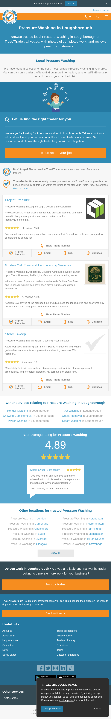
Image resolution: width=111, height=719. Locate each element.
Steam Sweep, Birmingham (45, 470)
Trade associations (67, 631)
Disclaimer (62, 645)
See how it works (55, 613)
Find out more (20, 188)
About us (7, 631)
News (5, 650)
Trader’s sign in (101, 10)
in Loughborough (28, 410)
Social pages (9, 654)
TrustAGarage (10, 698)
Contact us (8, 645)
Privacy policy (64, 635)
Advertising (8, 635)
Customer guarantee (68, 654)
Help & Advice (10, 640)
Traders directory (66, 640)
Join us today (55, 584)
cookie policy (66, 700)
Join (71, 3)
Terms (60, 650)
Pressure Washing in (28, 518)
